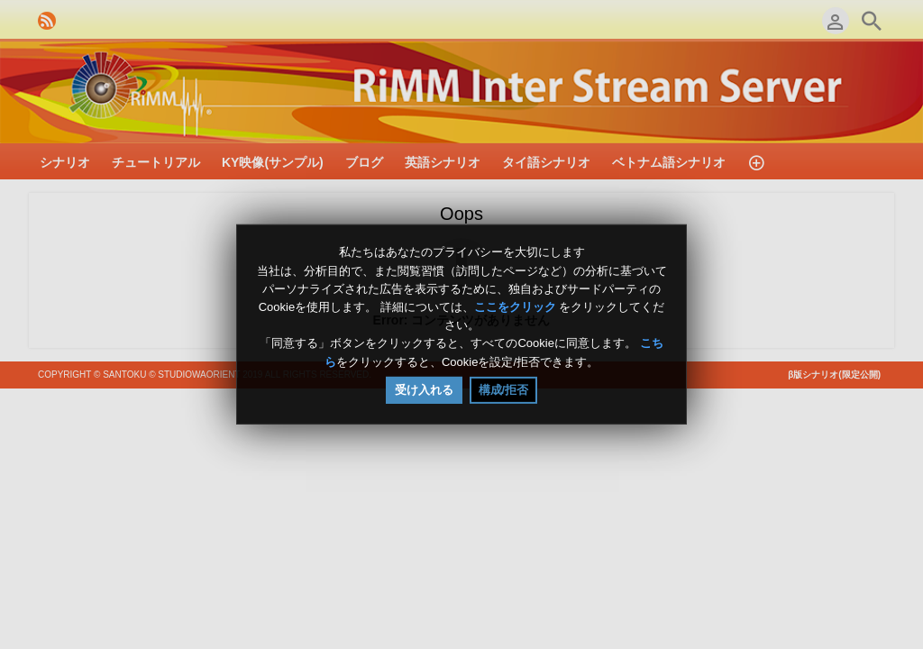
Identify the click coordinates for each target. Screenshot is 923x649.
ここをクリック (515, 307)
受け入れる (424, 390)
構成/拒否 (504, 390)
